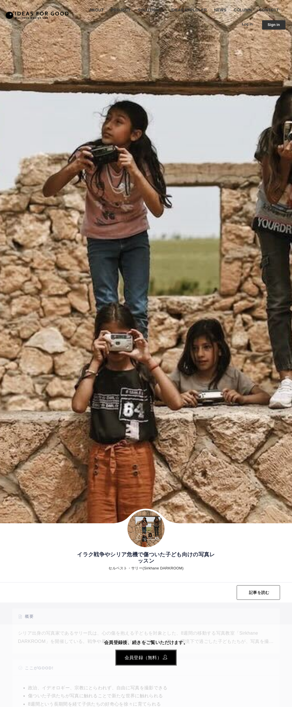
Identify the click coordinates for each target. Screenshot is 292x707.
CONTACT (269, 10)
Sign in (273, 25)
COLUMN (243, 10)
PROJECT (120, 10)
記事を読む (258, 592)
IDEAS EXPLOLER (189, 10)
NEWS (220, 10)
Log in (245, 24)
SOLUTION (148, 10)
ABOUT (96, 10)
